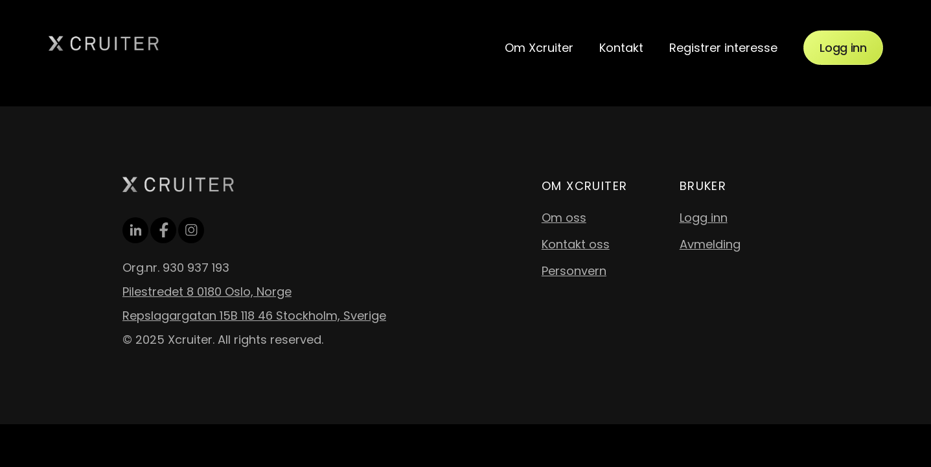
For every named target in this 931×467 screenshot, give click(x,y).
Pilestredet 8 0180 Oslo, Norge (207, 291)
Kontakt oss (576, 244)
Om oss (564, 218)
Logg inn (843, 48)
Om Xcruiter (539, 48)
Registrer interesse (723, 48)
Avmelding (710, 244)
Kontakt (621, 48)
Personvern (574, 271)
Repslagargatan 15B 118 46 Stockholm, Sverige (254, 315)
